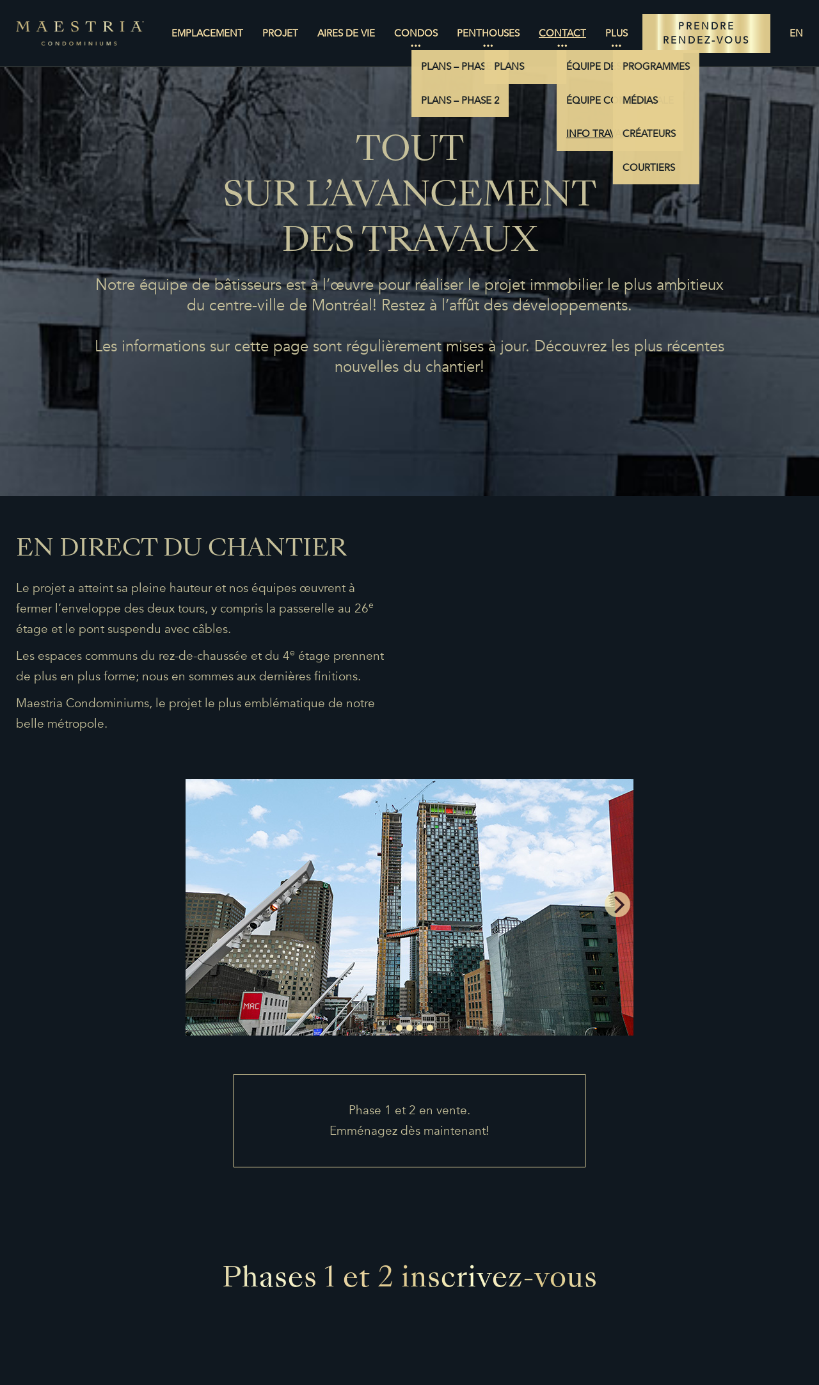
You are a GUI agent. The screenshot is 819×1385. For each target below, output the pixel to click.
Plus (616, 33)
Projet (280, 33)
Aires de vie (346, 33)
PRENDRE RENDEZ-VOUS (706, 33)
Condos (416, 33)
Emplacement (207, 33)
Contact (562, 33)
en (796, 33)
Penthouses (488, 33)
